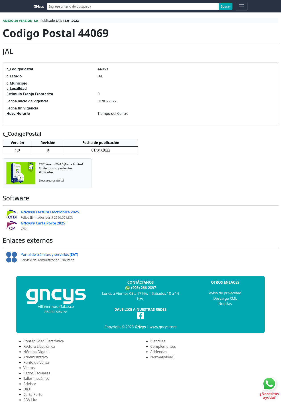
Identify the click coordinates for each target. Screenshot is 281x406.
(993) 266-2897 (143, 287)
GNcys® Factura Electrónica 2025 (50, 212)
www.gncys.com (163, 326)
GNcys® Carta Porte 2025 (43, 223)
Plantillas (157, 341)
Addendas (158, 351)
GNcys (140, 326)
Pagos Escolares (36, 373)
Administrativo (35, 357)
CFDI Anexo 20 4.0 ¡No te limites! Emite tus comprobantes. (61, 168)
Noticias (225, 303)
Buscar (226, 6)
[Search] (133, 6)
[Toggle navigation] (241, 6)
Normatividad (161, 357)
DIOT (27, 389)
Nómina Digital (36, 351)
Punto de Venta (36, 362)
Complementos (163, 346)
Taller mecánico (36, 378)
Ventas (29, 367)
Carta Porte (32, 394)
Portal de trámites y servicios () (49, 254)
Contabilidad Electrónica (43, 341)
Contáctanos (140, 282)
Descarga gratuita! (51, 180)
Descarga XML (225, 298)
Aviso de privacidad (225, 293)
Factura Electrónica (39, 346)
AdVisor (29, 383)
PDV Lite (30, 399)
